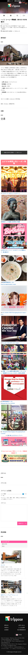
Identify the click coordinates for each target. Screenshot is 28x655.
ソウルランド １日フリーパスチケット (11, 193)
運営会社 (6, 625)
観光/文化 (4, 544)
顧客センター (10, 1)
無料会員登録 (17, 1)
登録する (20, 523)
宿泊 (3, 546)
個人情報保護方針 (21, 629)
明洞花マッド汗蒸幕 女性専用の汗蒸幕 (11, 221)
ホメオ (3, 565)
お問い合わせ (21, 625)
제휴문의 (6, 627)
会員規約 (6, 629)
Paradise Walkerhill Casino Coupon (11, 342)
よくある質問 (21, 627)
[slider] (23, 494)
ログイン (23, 1)
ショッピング (5, 541)
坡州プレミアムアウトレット (9, 595)
